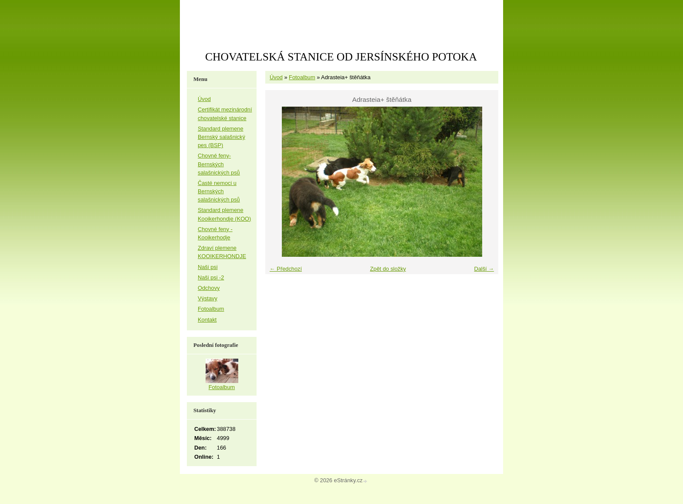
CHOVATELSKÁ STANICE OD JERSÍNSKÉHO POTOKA (341, 56)
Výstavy (207, 298)
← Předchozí (286, 268)
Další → (484, 268)
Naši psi (208, 267)
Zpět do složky (388, 268)
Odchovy (209, 288)
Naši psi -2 (211, 277)
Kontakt (207, 319)
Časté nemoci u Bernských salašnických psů (219, 191)
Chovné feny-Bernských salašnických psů (219, 163)
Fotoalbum (302, 77)
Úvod (276, 77)
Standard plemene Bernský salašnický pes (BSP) (221, 136)
